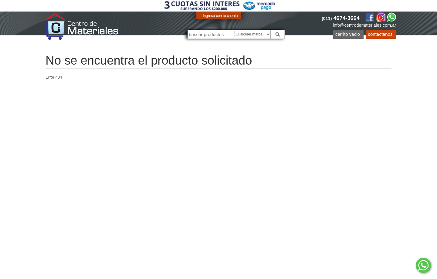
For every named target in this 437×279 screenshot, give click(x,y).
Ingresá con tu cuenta (220, 16)
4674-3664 (341, 18)
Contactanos (380, 34)
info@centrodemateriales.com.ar (364, 25)
